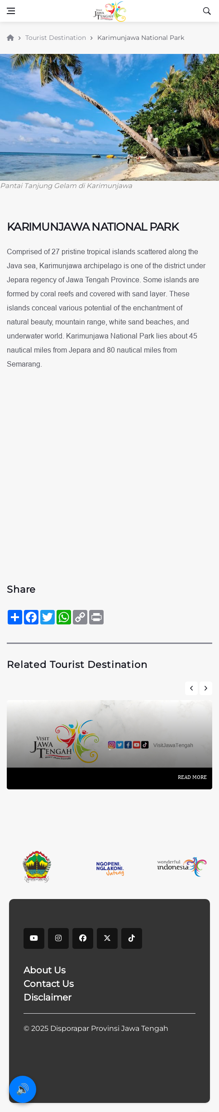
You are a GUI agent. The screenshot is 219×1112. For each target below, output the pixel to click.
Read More (192, 777)
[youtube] (34, 938)
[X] (107, 938)
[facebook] (82, 938)
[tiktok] (131, 938)
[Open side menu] (11, 10)
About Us (45, 970)
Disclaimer (47, 997)
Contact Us (49, 983)
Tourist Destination (56, 38)
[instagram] (58, 938)
